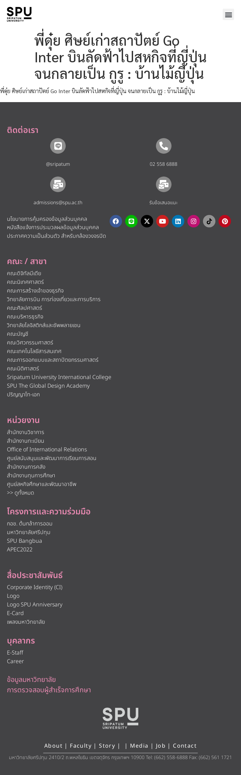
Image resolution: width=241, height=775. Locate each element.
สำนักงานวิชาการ (25, 432)
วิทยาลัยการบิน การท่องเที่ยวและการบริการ (54, 299)
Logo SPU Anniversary (35, 605)
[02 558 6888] (164, 146)
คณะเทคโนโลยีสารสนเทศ (34, 351)
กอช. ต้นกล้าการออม (30, 524)
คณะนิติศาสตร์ (23, 368)
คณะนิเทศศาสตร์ (25, 282)
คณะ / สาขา (27, 261)
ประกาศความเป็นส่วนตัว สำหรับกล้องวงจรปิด (56, 236)
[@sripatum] (58, 146)
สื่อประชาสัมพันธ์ (35, 575)
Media (140, 746)
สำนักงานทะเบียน (25, 441)
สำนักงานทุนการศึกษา (31, 475)
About (53, 746)
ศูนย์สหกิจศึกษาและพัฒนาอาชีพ (41, 484)
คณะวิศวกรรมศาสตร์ (30, 343)
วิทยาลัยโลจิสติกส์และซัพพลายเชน (44, 325)
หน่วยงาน (23, 420)
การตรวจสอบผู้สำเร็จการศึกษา (49, 690)
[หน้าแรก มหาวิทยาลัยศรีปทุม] (120, 718)
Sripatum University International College (59, 377)
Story (107, 746)
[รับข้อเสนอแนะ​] (164, 184)
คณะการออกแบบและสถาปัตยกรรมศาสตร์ (53, 360)
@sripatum (58, 164)
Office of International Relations (47, 449)
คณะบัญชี (17, 334)
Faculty (81, 746)
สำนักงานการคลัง (26, 467)
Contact (185, 746)
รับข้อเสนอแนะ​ (163, 202)
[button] (228, 14)
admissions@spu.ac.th (58, 202)
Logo (13, 596)
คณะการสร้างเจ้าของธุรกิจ (35, 291)
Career (15, 661)
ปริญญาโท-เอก (23, 394)
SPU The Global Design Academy (48, 386)
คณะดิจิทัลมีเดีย (24, 273)
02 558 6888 (163, 164)
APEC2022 (20, 550)
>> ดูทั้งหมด (20, 493)
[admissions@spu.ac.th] (58, 184)
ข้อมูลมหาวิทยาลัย (31, 680)
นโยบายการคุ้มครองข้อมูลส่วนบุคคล (47, 219)
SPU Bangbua (24, 541)
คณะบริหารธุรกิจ (25, 317)
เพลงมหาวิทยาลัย (26, 622)
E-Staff (15, 653)
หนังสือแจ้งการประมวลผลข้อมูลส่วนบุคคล (53, 227)
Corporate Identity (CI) (34, 587)
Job (161, 746)
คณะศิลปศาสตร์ (24, 308)
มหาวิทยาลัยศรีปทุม (28, 532)
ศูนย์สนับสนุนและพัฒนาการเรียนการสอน (51, 458)
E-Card (15, 613)
